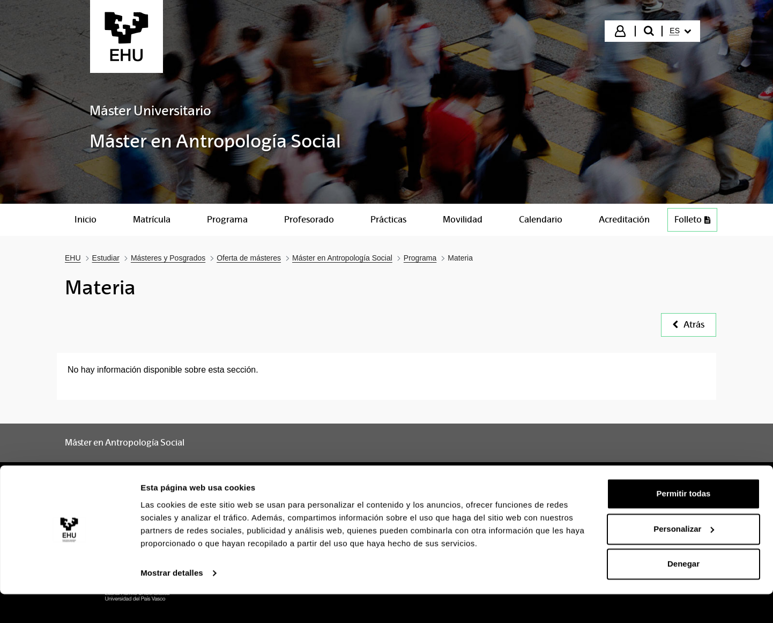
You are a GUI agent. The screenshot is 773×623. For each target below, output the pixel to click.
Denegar (683, 593)
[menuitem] (680, 31)
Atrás (688, 325)
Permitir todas (684, 523)
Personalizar (683, 557)
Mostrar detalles (171, 601)
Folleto (692, 219)
